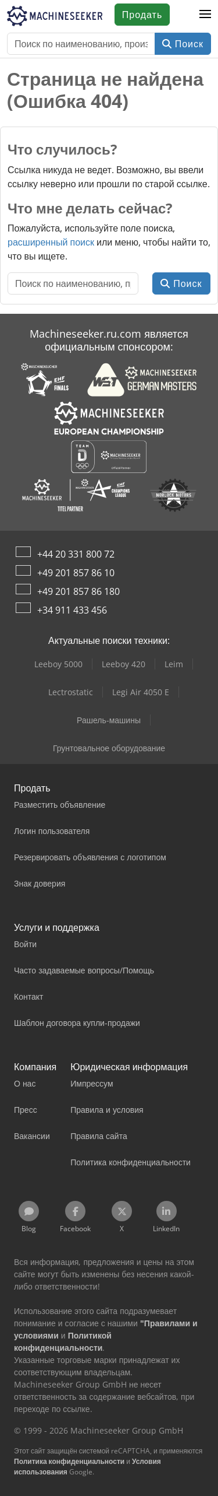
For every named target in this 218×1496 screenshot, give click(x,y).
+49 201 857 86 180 (78, 591)
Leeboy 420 (123, 664)
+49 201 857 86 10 (76, 572)
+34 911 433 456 (72, 610)
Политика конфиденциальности (69, 1461)
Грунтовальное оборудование (109, 748)
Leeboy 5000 (58, 664)
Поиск (182, 43)
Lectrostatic (70, 692)
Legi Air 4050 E (140, 692)
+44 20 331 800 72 (76, 554)
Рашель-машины (109, 720)
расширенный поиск (51, 242)
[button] (205, 14)
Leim (174, 664)
